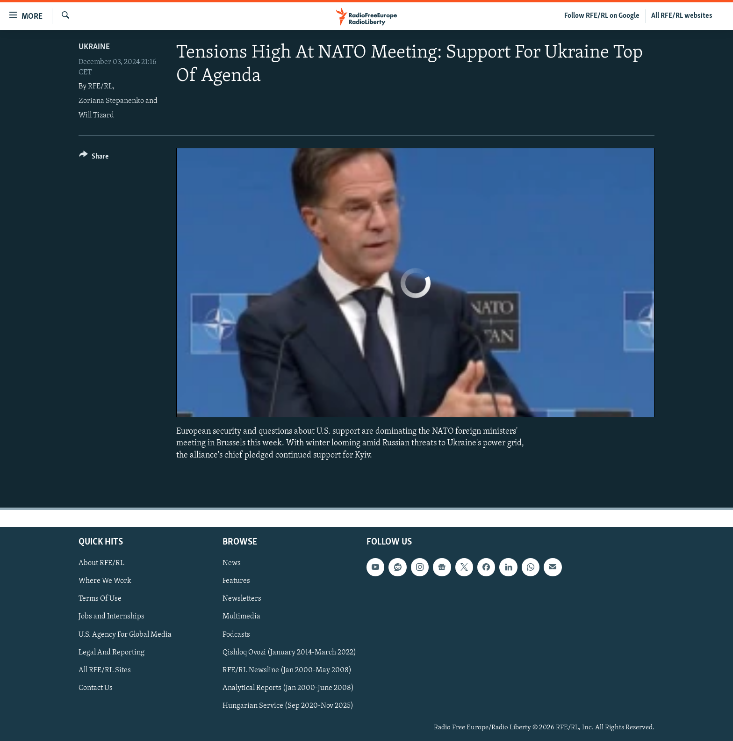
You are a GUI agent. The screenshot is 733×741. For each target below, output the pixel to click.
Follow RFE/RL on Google (602, 16)
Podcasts (236, 634)
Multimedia (241, 616)
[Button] (93, 157)
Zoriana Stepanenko (111, 101)
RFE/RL (100, 86)
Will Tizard (96, 115)
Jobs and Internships (111, 616)
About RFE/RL (101, 563)
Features (236, 581)
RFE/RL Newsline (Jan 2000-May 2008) (287, 670)
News (232, 563)
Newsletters (242, 599)
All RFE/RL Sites (105, 670)
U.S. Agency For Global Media (125, 634)
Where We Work (105, 581)
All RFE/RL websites (681, 16)
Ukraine (94, 47)
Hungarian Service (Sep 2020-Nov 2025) (288, 705)
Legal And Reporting (111, 652)
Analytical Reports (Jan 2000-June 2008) (288, 687)
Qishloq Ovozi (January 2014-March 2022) (289, 652)
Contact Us (96, 687)
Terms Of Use (100, 599)
